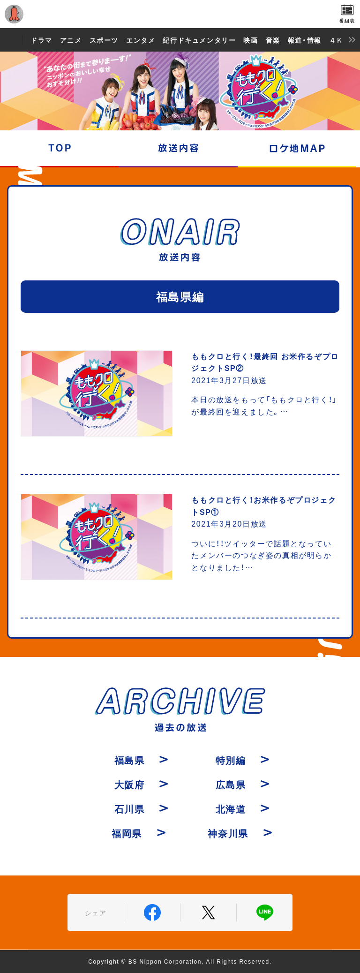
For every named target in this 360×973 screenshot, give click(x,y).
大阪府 (129, 784)
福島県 (129, 760)
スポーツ (104, 40)
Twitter (208, 912)
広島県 (231, 784)
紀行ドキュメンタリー (199, 40)
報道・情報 (305, 40)
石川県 (129, 808)
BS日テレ (180, 14)
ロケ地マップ (297, 148)
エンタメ (140, 40)
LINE (264, 912)
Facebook (152, 912)
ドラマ (41, 40)
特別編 (231, 760)
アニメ (71, 40)
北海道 (231, 808)
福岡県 (127, 833)
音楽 (273, 40)
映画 (250, 40)
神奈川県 (228, 833)
